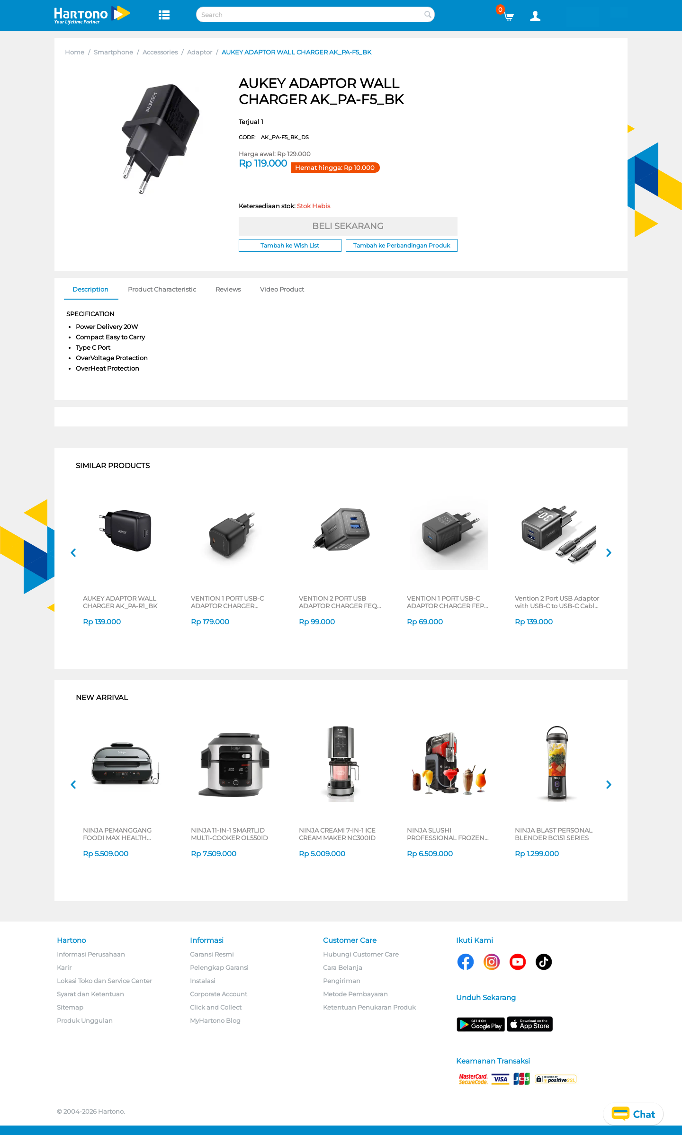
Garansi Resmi (212, 954)
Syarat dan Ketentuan (90, 994)
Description (90, 289)
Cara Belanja (342, 967)
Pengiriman (341, 980)
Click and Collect (216, 1007)
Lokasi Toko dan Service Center (104, 980)
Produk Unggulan (85, 1020)
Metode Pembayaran (355, 994)
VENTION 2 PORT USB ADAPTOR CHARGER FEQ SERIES (338, 602)
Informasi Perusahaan (91, 954)
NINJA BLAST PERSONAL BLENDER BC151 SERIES (553, 834)
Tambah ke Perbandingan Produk (401, 245)
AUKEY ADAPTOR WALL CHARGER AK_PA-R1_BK (120, 602)
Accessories (160, 52)
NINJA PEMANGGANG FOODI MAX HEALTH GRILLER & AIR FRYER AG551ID (117, 834)
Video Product (282, 289)
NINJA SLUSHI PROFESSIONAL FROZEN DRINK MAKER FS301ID (446, 834)
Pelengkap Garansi (219, 967)
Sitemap (70, 1007)
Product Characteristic (162, 289)
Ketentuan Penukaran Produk (369, 1007)
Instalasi (202, 980)
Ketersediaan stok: (284, 206)
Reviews (228, 289)
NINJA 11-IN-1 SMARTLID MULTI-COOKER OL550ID (229, 834)
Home (74, 52)
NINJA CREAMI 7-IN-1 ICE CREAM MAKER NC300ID (337, 834)
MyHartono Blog (215, 1020)
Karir (64, 967)
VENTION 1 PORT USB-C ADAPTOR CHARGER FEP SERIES (445, 602)
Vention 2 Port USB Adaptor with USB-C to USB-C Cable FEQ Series (557, 602)
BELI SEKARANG (348, 226)
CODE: (274, 137)
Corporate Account (218, 994)
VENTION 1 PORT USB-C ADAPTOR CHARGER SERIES (227, 602)
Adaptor (199, 52)
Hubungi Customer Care (361, 954)
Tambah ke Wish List (289, 245)
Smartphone (113, 52)
